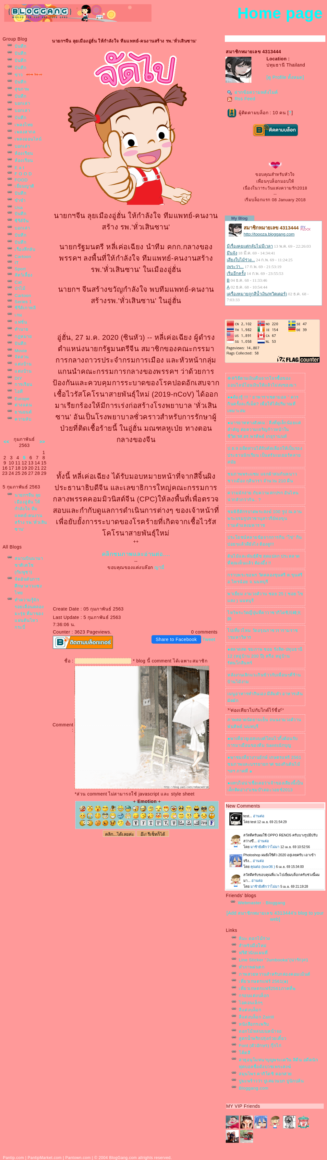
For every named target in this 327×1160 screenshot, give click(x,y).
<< (6, 441)
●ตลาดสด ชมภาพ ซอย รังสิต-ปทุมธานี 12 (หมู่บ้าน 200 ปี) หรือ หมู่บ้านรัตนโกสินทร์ (265, 656)
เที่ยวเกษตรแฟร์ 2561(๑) (263, 981)
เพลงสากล (25, 132)
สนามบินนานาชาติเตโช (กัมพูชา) (29, 565)
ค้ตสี (244, 1052)
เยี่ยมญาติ (24, 186)
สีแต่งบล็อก (250, 1009)
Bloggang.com (253, 1088)
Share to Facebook (176, 639)
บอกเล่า (22, 103)
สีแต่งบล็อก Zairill (256, 1017)
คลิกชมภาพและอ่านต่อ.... (136, 554)
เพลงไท (24, 124)
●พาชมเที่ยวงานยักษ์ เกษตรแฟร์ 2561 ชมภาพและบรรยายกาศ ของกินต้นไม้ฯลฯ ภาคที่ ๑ (264, 764)
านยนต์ (23, 412)
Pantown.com (78, 1157)
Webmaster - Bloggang (261, 902)
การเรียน (23, 384)
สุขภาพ (22, 89)
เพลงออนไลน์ (28, 139)
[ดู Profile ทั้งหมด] (285, 77)
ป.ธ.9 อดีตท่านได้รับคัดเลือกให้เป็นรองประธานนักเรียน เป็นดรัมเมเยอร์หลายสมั (264, 455)
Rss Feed (241, 98)
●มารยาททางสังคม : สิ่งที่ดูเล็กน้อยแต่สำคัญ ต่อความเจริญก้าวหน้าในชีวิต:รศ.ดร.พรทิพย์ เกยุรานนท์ (264, 429)
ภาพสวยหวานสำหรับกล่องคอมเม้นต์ (274, 974)
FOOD (21, 180)
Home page (280, 13)
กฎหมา (23, 336)
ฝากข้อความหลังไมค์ (252, 92)
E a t (19, 167)
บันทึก (20, 46)
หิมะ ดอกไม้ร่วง (254, 938)
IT (17, 262)
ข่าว (19, 74)
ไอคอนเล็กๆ (251, 1002)
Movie (21, 350)
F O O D (23, 173)
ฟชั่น (21, 322)
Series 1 (23, 301)
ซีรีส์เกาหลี (25, 307)
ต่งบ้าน (23, 364)
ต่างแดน (23, 404)
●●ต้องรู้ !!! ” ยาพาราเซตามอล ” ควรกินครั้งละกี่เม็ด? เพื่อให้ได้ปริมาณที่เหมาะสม (262, 404)
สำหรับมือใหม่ (253, 945)
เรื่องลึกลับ (25, 249)
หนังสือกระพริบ (254, 1024)
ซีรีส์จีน (22, 220)
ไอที (19, 391)
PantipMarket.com (45, 1157)
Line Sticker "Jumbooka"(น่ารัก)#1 (274, 959)
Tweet (208, 639)
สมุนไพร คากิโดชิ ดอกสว (265, 1073)
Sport (20, 268)
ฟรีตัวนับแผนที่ (253, 952)
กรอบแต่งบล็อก (254, 995)
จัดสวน (22, 356)
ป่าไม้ (20, 288)
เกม (18, 315)
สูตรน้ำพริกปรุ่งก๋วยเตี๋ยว (262, 1038)
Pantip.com (13, 1157)
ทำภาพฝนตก (251, 967)
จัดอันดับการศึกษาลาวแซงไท (28, 586)
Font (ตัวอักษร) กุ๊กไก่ (260, 1045)
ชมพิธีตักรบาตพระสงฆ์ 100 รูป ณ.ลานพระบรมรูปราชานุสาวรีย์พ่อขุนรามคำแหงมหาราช (264, 518)
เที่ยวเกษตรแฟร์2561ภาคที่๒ (267, 988)
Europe (22, 398)
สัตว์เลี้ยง (24, 275)
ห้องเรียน (24, 153)
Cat (18, 282)
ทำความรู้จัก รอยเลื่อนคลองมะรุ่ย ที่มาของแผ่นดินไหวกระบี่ (29, 614)
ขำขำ (20, 200)
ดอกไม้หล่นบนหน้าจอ (260, 1031)
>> (42, 441)
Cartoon (23, 256)
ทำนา (21, 329)
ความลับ (23, 419)
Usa (19, 207)
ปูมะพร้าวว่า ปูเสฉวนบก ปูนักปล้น (271, 1081)
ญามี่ (159, 567)
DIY (18, 378)
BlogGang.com (123, 1157)
